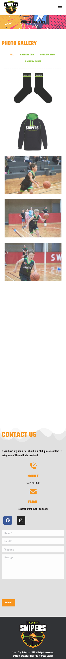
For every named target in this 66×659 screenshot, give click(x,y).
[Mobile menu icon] (60, 7)
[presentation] (27, 589)
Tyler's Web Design (44, 655)
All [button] (12, 55)
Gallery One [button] (27, 55)
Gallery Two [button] (47, 55)
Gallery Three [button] (33, 62)
